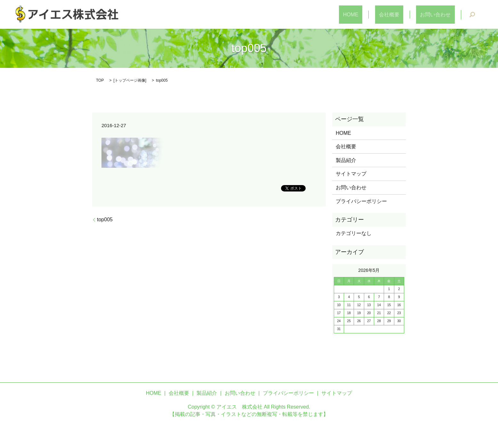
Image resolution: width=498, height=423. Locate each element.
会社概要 (401, 14)
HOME (370, 14)
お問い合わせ (439, 14)
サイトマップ (351, 173)
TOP (100, 80)
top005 (105, 219)
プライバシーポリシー (361, 201)
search (472, 15)
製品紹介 (346, 160)
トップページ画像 (130, 80)
